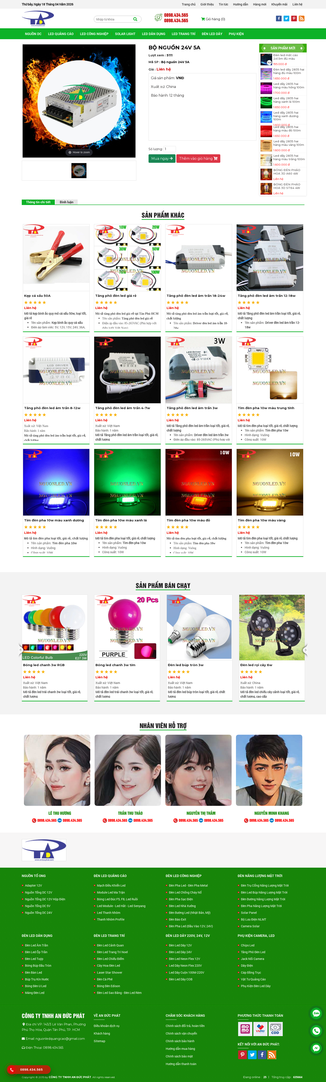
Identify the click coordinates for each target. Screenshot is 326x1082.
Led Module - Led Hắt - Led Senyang (121, 906)
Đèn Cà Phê (104, 979)
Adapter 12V (33, 885)
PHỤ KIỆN (236, 34)
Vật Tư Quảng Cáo (253, 979)
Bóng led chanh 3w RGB (44, 665)
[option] (54, 648)
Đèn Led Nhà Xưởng (182, 906)
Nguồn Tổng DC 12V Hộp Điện (45, 899)
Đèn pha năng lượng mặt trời (261, 906)
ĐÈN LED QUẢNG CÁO (110, 876)
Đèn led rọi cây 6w (256, 665)
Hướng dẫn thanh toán (181, 1064)
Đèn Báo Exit (177, 919)
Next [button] (304, 650)
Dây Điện (247, 965)
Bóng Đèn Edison (108, 986)
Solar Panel (249, 913)
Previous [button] (22, 650)
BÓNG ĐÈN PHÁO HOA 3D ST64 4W (286, 186)
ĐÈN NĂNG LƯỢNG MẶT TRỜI (260, 876)
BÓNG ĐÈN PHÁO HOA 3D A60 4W (286, 171)
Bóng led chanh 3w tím (115, 665)
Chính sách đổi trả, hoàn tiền (185, 1026)
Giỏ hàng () (213, 19)
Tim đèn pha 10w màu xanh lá (121, 520)
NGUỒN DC (33, 34)
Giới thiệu (207, 4)
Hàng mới (259, 4)
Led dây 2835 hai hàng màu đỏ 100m (287, 128)
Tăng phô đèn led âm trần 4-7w (122, 408)
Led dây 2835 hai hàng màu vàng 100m (288, 143)
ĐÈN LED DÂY (212, 34)
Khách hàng (102, 1033)
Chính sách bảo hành (180, 1041)
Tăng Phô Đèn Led (253, 952)
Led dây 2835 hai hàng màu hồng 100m (288, 85)
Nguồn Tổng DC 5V (37, 906)
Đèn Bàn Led (33, 972)
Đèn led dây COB (180, 979)
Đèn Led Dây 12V (180, 945)
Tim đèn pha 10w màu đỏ (188, 520)
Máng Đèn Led (34, 993)
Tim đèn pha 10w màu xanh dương (54, 520)
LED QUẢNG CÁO (61, 34)
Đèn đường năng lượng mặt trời (263, 899)
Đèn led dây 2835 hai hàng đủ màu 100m (288, 71)
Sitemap (99, 1041)
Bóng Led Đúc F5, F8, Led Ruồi (117, 899)
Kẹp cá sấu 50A (37, 296)
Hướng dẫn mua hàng (180, 1049)
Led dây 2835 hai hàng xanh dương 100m (285, 116)
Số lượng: (156, 149)
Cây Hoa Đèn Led (108, 965)
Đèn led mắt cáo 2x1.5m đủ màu (285, 57)
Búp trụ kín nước (37, 979)
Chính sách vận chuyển (181, 1033)
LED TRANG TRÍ (183, 34)
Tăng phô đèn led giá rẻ (115, 296)
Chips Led (247, 945)
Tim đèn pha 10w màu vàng (262, 520)
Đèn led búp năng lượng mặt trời (264, 892)
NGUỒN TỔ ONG (34, 876)
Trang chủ (189, 4)
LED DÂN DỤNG (153, 34)
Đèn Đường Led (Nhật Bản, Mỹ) (190, 913)
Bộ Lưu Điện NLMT (253, 919)
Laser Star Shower (109, 972)
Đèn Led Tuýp (34, 959)
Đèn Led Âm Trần (36, 945)
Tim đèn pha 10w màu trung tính (266, 408)
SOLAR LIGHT (125, 34)
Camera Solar (250, 926)
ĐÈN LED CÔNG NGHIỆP (184, 876)
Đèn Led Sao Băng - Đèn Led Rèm (119, 993)
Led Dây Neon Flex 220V (185, 965)
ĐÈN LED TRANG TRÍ (109, 935)
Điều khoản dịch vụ (106, 1026)
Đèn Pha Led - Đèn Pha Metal (188, 885)
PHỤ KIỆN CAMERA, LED (256, 935)
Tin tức (223, 4)
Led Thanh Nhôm (108, 913)
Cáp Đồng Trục (251, 972)
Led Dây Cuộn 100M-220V (186, 972)
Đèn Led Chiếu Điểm (110, 959)
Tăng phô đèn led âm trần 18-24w (196, 296)
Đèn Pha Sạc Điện (181, 899)
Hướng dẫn (240, 4)
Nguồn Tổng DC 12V (38, 892)
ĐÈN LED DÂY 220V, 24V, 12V (188, 935)
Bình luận (66, 202)
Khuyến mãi (279, 4)
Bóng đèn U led (35, 986)
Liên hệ (297, 4)
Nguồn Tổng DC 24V (38, 913)
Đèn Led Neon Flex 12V (184, 959)
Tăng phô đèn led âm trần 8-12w (52, 408)
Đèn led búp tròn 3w (186, 665)
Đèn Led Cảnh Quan (110, 945)
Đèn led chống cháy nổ (185, 892)
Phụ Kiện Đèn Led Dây (256, 986)
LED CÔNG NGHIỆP (94, 34)
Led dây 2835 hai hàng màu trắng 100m (289, 157)
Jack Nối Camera (252, 959)
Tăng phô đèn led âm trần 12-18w (267, 296)
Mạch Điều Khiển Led (111, 885)
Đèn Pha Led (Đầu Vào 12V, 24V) (191, 926)
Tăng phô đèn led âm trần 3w (192, 408)
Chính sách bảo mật (179, 1056)
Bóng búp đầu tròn (38, 965)
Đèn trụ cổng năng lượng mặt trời (265, 885)
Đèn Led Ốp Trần (36, 952)
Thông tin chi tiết (38, 202)
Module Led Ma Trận (111, 892)
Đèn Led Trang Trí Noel (112, 952)
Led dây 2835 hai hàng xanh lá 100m (286, 100)
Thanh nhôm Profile (110, 919)
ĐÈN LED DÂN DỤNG (37, 935)
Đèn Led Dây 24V (180, 952)
